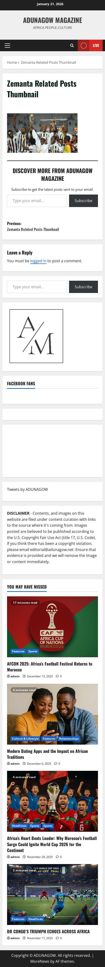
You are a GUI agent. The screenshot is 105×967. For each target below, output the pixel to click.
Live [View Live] (88, 45)
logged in (38, 260)
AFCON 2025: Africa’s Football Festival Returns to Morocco (49, 667)
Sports (33, 651)
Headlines (19, 826)
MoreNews (39, 961)
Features (18, 651)
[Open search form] (72, 45)
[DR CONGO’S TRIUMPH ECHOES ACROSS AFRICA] (52, 894)
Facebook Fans (21, 383)
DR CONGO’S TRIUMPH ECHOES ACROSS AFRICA (48, 931)
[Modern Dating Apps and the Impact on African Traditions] (52, 714)
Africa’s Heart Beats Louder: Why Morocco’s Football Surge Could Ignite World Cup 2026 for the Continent (52, 844)
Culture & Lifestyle (25, 739)
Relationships (69, 739)
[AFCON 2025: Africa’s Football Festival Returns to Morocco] (52, 626)
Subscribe (83, 200)
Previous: (52, 227)
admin (15, 676)
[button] (7, 46)
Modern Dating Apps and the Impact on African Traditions (47, 754)
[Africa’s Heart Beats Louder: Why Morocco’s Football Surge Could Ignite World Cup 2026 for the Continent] (52, 801)
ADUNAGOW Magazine (52, 20)
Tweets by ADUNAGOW (27, 489)
